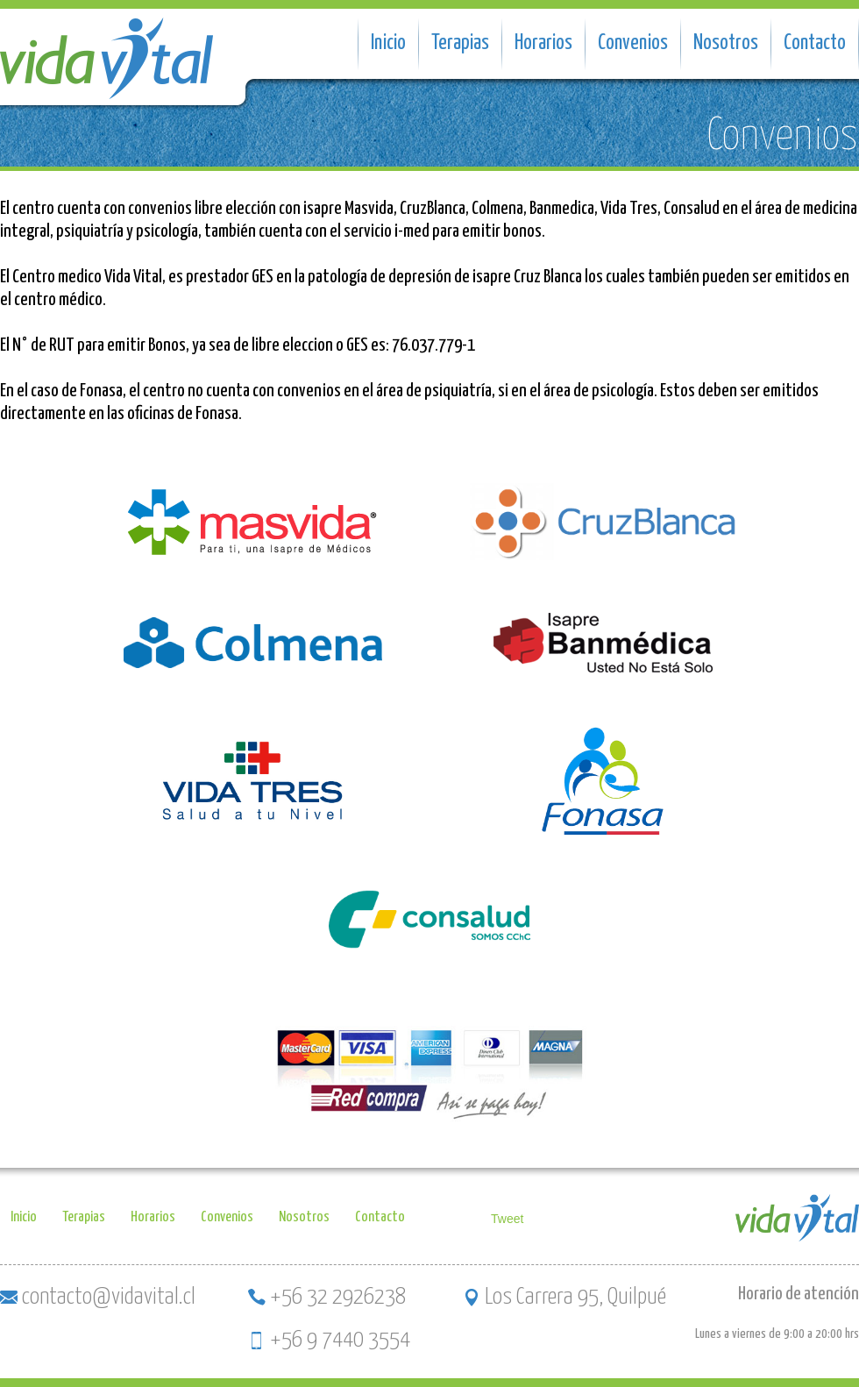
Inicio (388, 43)
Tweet (507, 1219)
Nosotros (725, 43)
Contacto (815, 43)
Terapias (460, 43)
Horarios (543, 43)
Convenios (633, 43)
